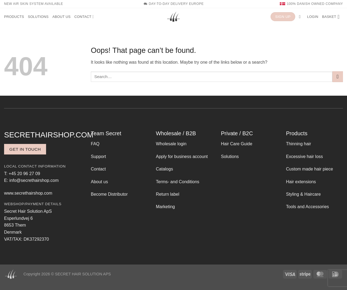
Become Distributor (109, 194)
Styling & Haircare (303, 194)
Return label (167, 194)
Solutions (38, 17)
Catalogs (164, 169)
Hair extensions (301, 181)
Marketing (165, 206)
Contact (84, 16)
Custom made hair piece (309, 169)
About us (61, 17)
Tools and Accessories (307, 206)
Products (14, 17)
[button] (301, 16)
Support (98, 156)
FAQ (95, 143)
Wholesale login (171, 143)
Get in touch (25, 149)
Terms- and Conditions (177, 181)
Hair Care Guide (236, 143)
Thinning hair (298, 143)
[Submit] (337, 76)
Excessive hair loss (304, 156)
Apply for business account (182, 156)
